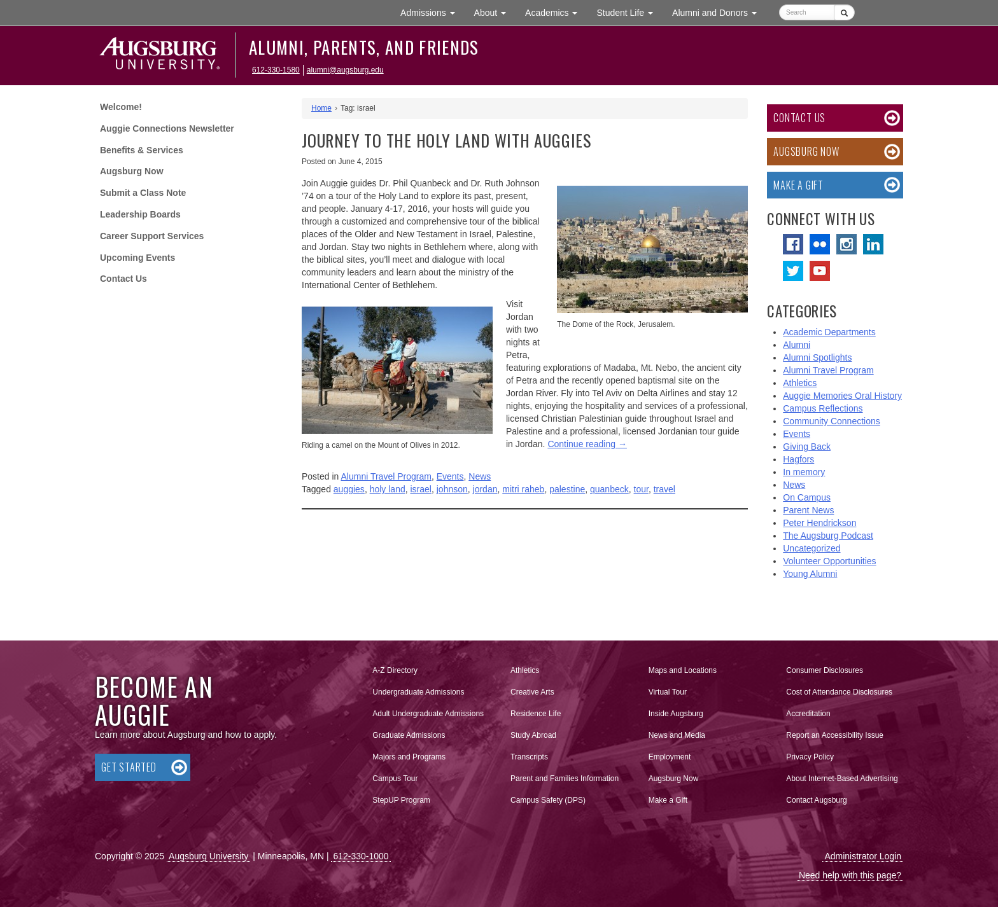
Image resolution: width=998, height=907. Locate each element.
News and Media (677, 735)
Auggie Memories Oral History (842, 396)
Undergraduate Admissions (418, 692)
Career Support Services (152, 236)
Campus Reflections (822, 408)
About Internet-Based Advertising (841, 778)
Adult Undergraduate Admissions (428, 713)
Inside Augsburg (676, 713)
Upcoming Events (137, 258)
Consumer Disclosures (824, 670)
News (479, 476)
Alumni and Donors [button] (719, 12)
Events (450, 476)
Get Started (129, 767)
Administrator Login (862, 856)
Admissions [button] (432, 12)
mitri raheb (523, 489)
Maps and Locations (683, 670)
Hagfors (798, 459)
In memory (804, 472)
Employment (670, 756)
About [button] (495, 15)
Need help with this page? (850, 875)
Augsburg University (208, 856)
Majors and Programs (409, 754)
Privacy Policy (810, 756)
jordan (485, 489)
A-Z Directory (395, 670)
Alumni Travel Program (386, 476)
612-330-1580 (276, 70)
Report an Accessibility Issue (834, 735)
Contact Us (123, 278)
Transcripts (529, 756)
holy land (387, 489)
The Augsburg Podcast (828, 535)
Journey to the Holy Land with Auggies (446, 140)
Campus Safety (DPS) (548, 800)
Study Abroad (533, 735)
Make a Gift (798, 185)
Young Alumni (810, 574)
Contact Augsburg (816, 800)
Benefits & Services (141, 150)
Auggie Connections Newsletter (167, 128)
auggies (349, 489)
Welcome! (121, 107)
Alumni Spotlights (817, 357)
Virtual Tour (668, 692)
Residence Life (535, 713)
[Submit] (844, 12)
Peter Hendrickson (819, 523)
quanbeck (609, 489)
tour (641, 489)
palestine (567, 489)
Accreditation (808, 713)
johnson (452, 489)
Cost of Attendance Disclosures (839, 692)
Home (321, 108)
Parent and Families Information (564, 778)
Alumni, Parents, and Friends (364, 47)
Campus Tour (395, 778)
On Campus (807, 497)
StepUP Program (401, 800)
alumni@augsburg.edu (345, 70)
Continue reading (587, 444)
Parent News (808, 510)
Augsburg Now (132, 171)
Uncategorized (811, 548)
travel (664, 489)
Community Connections (831, 421)
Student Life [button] (629, 12)
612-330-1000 (360, 856)
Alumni (796, 345)
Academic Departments (829, 332)
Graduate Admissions (408, 735)
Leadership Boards (140, 214)
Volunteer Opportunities (829, 561)
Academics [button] (556, 12)
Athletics (800, 383)
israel (420, 489)
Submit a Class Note (143, 193)
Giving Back (807, 446)
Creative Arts (532, 692)
